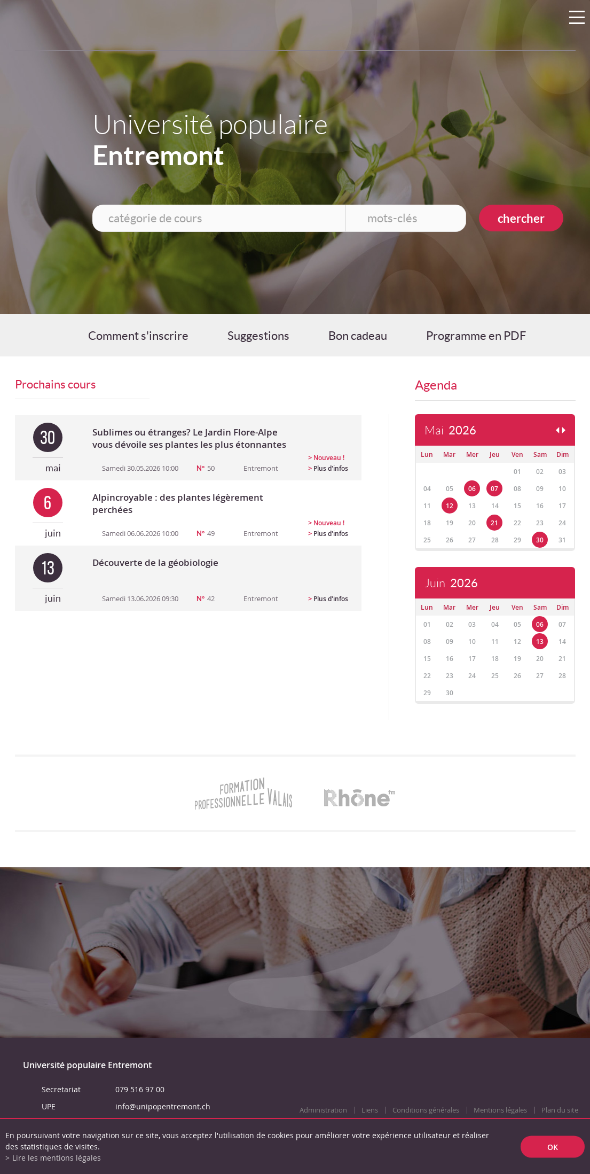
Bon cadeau (357, 335)
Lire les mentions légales (56, 1158)
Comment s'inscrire (138, 335)
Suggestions (258, 335)
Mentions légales (500, 1110)
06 (472, 488)
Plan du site (559, 1110)
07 (494, 488)
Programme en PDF (476, 335)
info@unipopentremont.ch (162, 1106)
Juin (451, 583)
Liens (369, 1110)
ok (552, 1146)
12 (449, 505)
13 (540, 641)
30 (540, 540)
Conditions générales (425, 1110)
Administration (323, 1110)
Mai (450, 430)
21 (494, 522)
